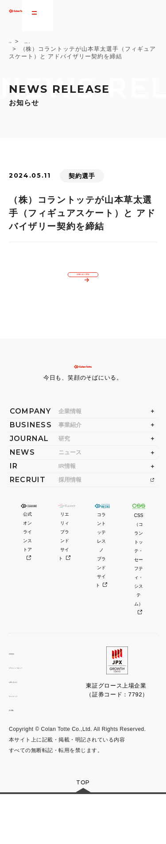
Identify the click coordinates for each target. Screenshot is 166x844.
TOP (15, 41)
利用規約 (21, 700)
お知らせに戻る (83, 282)
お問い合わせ (27, 728)
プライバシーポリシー (39, 714)
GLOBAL (21, 756)
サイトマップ (27, 742)
